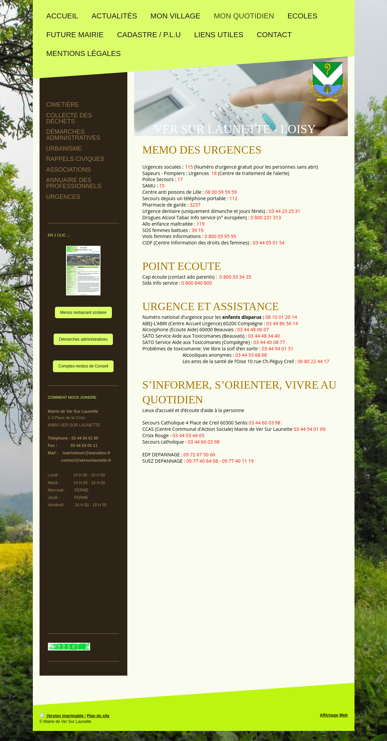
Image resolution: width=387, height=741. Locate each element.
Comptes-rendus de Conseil (83, 366)
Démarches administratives (83, 339)
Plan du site (98, 716)
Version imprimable (62, 716)
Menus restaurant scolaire (83, 312)
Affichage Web (333, 715)
